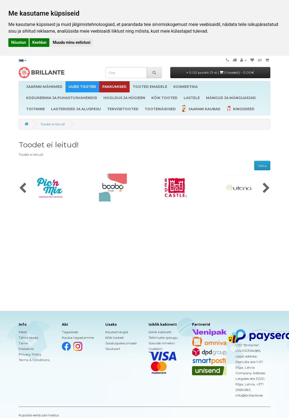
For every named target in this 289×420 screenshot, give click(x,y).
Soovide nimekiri (162, 343)
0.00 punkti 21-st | (220, 72)
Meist (23, 332)
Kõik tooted (114, 337)
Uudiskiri (155, 349)
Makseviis (26, 349)
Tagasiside (70, 332)
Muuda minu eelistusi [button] (71, 42)
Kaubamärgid (116, 332)
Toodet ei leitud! (52, 124)
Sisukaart (112, 349)
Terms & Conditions (34, 360)
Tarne (23, 343)
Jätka (262, 166)
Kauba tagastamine (78, 337)
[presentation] (23, 188)
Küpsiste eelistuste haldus (39, 415)
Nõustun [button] (18, 42)
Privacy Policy (30, 354)
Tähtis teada (28, 337)
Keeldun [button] (39, 42)
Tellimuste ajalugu (163, 337)
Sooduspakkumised (121, 343)
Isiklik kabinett (160, 332)
